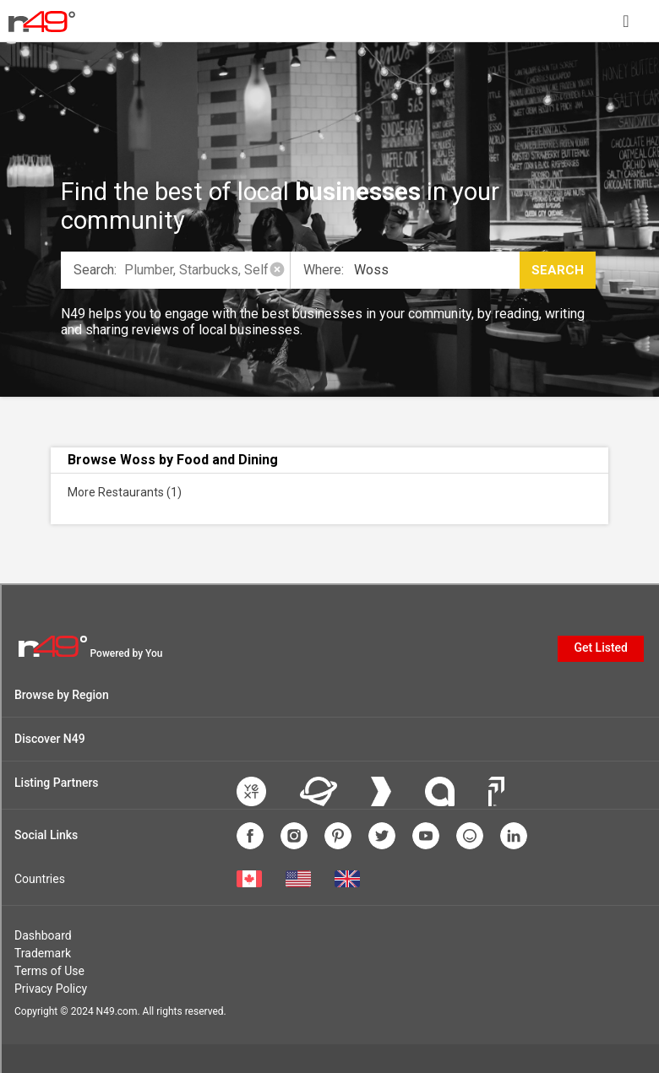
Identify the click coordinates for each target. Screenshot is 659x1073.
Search (557, 270)
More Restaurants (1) (125, 492)
